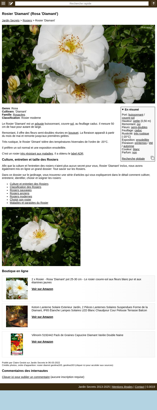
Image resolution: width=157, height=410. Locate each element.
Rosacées (19, 114)
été (151, 143)
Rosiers (27, 20)
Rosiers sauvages (21, 190)
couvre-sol (128, 117)
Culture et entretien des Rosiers (29, 183)
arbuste (39, 123)
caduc (138, 130)
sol (72, 123)
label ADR (77, 153)
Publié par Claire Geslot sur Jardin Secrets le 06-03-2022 (31, 362)
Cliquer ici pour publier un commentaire (26, 377)
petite (136, 121)
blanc (136, 149)
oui (139, 124)
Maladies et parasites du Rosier (29, 202)
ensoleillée (142, 139)
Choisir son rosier (20, 199)
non (134, 152)
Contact (139, 386)
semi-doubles (139, 127)
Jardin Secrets (10, 20)
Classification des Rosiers (25, 187)
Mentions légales (122, 386)
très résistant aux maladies (36, 153)
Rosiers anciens (19, 193)
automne (128, 146)
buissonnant (135, 114)
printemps (141, 143)
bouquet (73, 132)
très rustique (141, 133)
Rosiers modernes (21, 196)
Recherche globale (133, 158)
